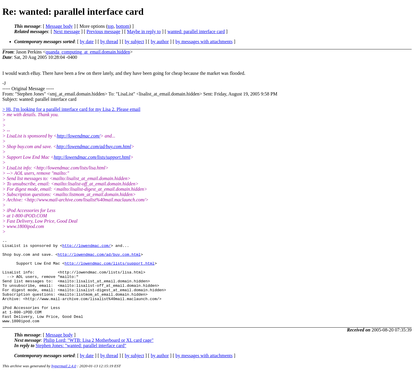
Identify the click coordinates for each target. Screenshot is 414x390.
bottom (122, 26)
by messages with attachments (204, 41)
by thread (109, 41)
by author (160, 41)
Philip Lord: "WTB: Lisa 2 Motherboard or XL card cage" (98, 357)
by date (87, 41)
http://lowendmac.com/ (78, 135)
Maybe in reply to (144, 31)
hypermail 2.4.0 (63, 383)
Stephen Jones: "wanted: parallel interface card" (80, 362)
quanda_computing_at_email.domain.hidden (88, 51)
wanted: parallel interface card (196, 31)
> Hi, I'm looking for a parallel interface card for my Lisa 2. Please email (71, 109)
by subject (134, 41)
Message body (59, 26)
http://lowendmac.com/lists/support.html (92, 157)
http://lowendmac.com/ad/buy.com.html (93, 146)
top (110, 26)
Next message (66, 31)
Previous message (103, 31)
